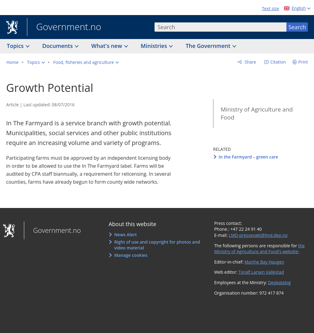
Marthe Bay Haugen (264, 262)
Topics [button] (16, 45)
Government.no (64, 27)
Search (297, 27)
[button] (36, 62)
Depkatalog (279, 282)
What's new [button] (107, 45)
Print (303, 62)
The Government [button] (209, 45)
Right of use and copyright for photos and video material (157, 245)
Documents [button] (58, 45)
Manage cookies (130, 255)
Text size (270, 8)
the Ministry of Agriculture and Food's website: (259, 249)
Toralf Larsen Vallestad (261, 272)
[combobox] (220, 27)
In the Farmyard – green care (248, 157)
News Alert (125, 234)
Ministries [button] (155, 45)
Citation (277, 62)
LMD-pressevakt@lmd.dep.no (258, 235)
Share (249, 62)
